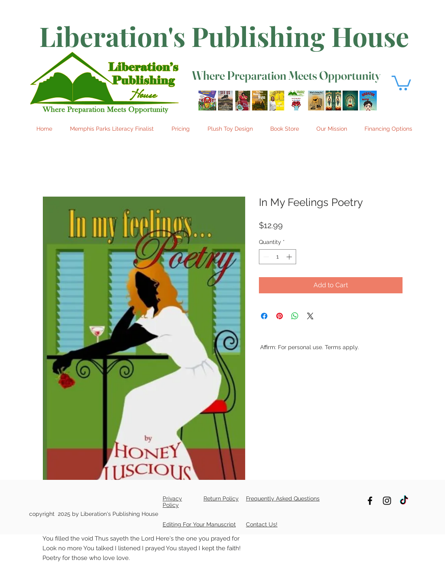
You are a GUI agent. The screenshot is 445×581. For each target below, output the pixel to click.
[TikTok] (403, 500)
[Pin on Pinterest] (279, 316)
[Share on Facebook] (264, 316)
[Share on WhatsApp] (295, 316)
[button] (401, 82)
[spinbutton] (277, 257)
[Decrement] (265, 257)
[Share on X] (310, 316)
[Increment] (290, 257)
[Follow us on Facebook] (369, 500)
